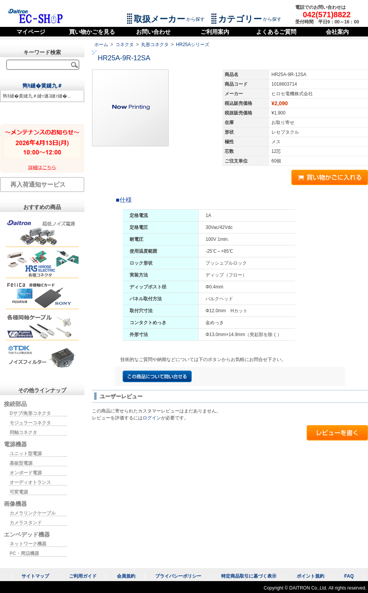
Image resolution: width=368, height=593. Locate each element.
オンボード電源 (26, 472)
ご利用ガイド (82, 576)
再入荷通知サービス (38, 184)
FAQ (349, 576)
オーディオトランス (30, 482)
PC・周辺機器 (24, 553)
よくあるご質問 (276, 31)
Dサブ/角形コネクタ (30, 413)
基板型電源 (21, 463)
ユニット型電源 (26, 453)
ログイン (152, 418)
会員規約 (126, 576)
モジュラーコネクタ (30, 423)
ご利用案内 (214, 31)
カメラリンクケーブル (33, 513)
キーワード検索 (42, 52)
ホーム (101, 44)
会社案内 (337, 31)
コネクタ (124, 44)
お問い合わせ (153, 31)
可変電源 (19, 492)
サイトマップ (35, 576)
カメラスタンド (26, 522)
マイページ (30, 31)
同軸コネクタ (23, 432)
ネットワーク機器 (28, 544)
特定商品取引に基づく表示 (249, 576)
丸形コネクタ (155, 44)
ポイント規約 (310, 576)
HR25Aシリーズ (192, 44)
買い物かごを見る (92, 31)
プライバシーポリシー (178, 576)
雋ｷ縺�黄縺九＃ (42, 86)
